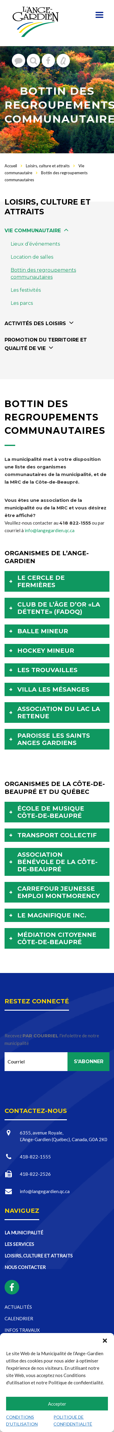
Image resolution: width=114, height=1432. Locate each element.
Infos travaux (22, 1330)
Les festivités (26, 290)
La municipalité (24, 1232)
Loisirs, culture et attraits (39, 1255)
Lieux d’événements (35, 244)
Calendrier (19, 1318)
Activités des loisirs (35, 323)
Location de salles (32, 257)
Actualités (18, 1307)
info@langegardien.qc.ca (49, 530)
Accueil (11, 165)
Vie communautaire (33, 230)
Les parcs (22, 303)
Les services (19, 1244)
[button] (105, 1341)
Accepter (57, 1403)
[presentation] (51, 1083)
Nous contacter (25, 1267)
